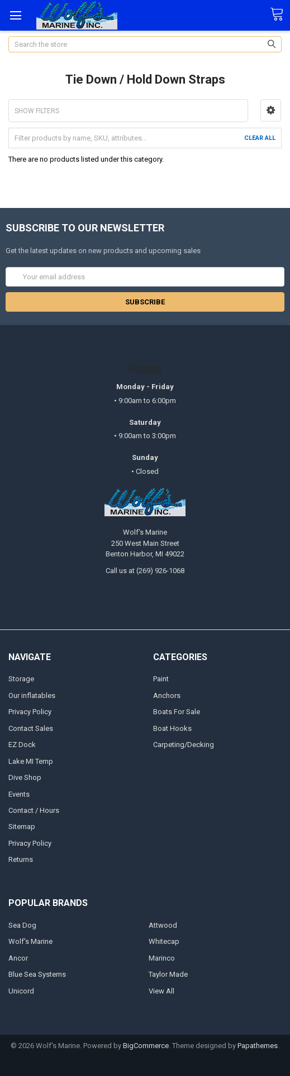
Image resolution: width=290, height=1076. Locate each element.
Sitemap (21, 826)
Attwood (163, 925)
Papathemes (257, 1045)
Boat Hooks (172, 728)
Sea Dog (22, 925)
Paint (161, 679)
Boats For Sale (176, 711)
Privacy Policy (29, 711)
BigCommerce (146, 1045)
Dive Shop (24, 777)
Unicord (21, 991)
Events (19, 794)
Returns (20, 859)
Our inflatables (31, 695)
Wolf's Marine (30, 941)
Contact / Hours (33, 810)
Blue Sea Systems (37, 974)
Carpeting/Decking (183, 744)
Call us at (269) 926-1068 (145, 570)
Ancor (18, 958)
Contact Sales (30, 728)
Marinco (162, 958)
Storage (21, 679)
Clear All (259, 138)
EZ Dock (22, 744)
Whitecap (164, 941)
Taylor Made (168, 974)
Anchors (166, 695)
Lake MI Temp (30, 761)
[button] (270, 110)
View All (161, 991)
